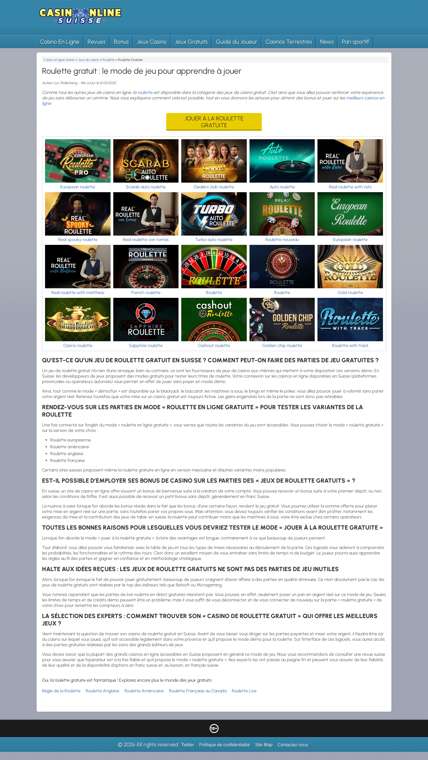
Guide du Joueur (236, 41)
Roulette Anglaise (102, 690)
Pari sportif (355, 41)
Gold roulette (350, 292)
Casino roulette (77, 345)
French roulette (145, 292)
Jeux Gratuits (191, 41)
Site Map (263, 745)
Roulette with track (350, 345)
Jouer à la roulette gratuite (214, 122)
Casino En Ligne (59, 41)
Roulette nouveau (282, 239)
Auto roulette (282, 186)
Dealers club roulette (214, 186)
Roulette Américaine (144, 690)
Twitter (187, 745)
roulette (144, 92)
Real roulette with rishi (350, 186)
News (327, 41)
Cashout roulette (214, 345)
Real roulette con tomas (146, 239)
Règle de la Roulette (61, 690)
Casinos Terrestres (289, 41)
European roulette (77, 186)
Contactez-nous (293, 745)
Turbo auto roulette (214, 239)
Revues (97, 41)
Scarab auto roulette (146, 186)
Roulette (214, 292)
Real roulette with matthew (77, 292)
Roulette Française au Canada (198, 690)
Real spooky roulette (77, 239)
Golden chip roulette (282, 345)
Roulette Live (244, 690)
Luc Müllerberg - (67, 83)
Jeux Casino (152, 41)
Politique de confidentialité (224, 745)
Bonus (121, 41)
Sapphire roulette (146, 345)
